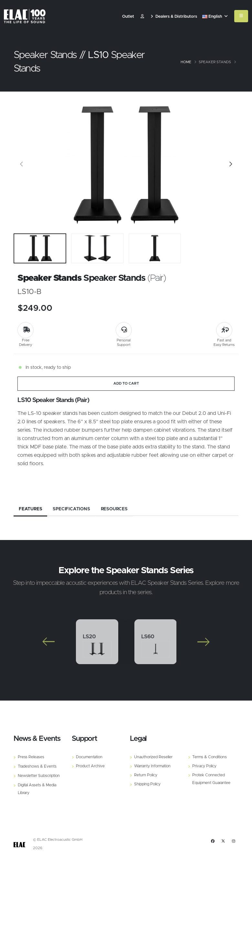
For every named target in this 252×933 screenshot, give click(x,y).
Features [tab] (30, 509)
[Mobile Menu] (241, 16)
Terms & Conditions (210, 757)
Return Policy (146, 775)
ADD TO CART (126, 383)
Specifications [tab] (71, 509)
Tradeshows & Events (38, 766)
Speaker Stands (215, 62)
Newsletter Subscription (40, 776)
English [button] (215, 17)
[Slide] (21, 165)
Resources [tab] (115, 509)
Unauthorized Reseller (154, 757)
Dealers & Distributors (174, 17)
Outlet (128, 17)
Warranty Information (154, 766)
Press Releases (31, 757)
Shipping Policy (148, 784)
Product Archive (91, 766)
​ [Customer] (142, 17)
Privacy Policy (205, 766)
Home (186, 62)
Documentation (90, 757)
